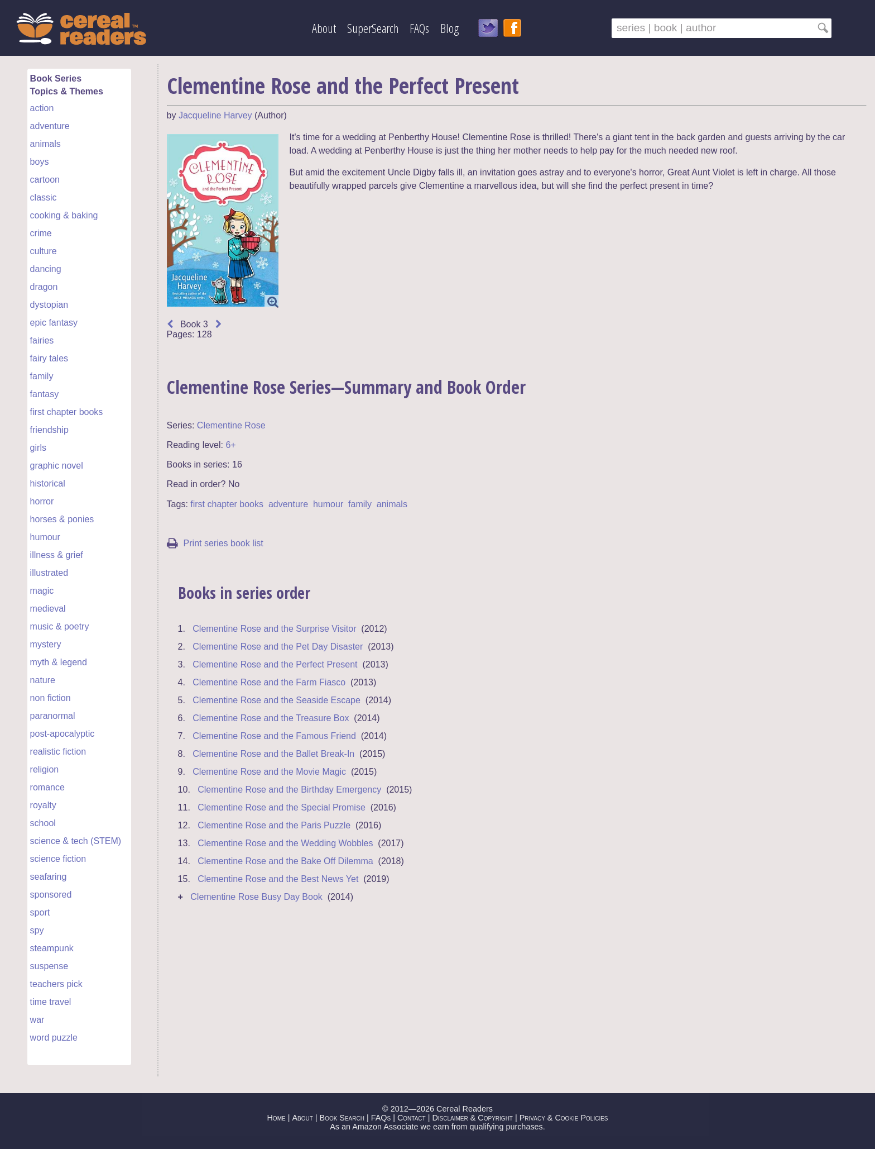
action (42, 108)
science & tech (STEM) (76, 841)
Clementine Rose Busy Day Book (256, 897)
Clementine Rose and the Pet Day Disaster (278, 646)
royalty (43, 805)
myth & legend (58, 662)
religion (44, 769)
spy (37, 930)
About (324, 28)
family (42, 376)
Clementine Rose (231, 425)
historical (47, 483)
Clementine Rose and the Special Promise (282, 807)
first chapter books (66, 412)
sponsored (51, 894)
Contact (411, 1117)
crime (41, 233)
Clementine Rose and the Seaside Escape (276, 700)
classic (43, 197)
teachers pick (56, 984)
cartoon (45, 179)
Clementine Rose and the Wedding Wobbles (285, 843)
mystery (45, 644)
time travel (50, 1002)
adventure (50, 126)
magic (42, 590)
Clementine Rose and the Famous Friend (274, 736)
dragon (44, 287)
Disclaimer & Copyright (472, 1117)
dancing (45, 269)
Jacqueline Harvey (215, 115)
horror (42, 501)
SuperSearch (372, 28)
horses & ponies (62, 519)
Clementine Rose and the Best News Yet (278, 879)
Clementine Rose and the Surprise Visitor (274, 628)
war (37, 1019)
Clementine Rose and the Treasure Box (271, 718)
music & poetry (59, 626)
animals (45, 144)
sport (40, 912)
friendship (49, 430)
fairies (42, 340)
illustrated (49, 573)
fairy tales (49, 358)
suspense (49, 966)
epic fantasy (54, 322)
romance (47, 787)
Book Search (342, 1117)
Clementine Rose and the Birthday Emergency (289, 789)
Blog (449, 28)
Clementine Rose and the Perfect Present (275, 664)
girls (38, 447)
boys (39, 161)
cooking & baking (64, 215)
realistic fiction (58, 751)
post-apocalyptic (62, 733)
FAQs (419, 28)
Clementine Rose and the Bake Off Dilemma (285, 861)
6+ (230, 445)
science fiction (58, 859)
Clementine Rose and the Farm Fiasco (269, 682)
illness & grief (56, 555)
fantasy (44, 394)
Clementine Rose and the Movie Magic (269, 771)
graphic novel (56, 465)
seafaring (48, 876)
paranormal (52, 716)
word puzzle (54, 1037)
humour (45, 537)
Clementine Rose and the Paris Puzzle (274, 825)
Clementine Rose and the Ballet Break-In (273, 754)
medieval (48, 608)
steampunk (52, 948)
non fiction (50, 698)
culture (43, 251)
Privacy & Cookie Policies (564, 1117)
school (43, 823)
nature (42, 680)
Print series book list (215, 543)
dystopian (49, 304)
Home (276, 1117)
